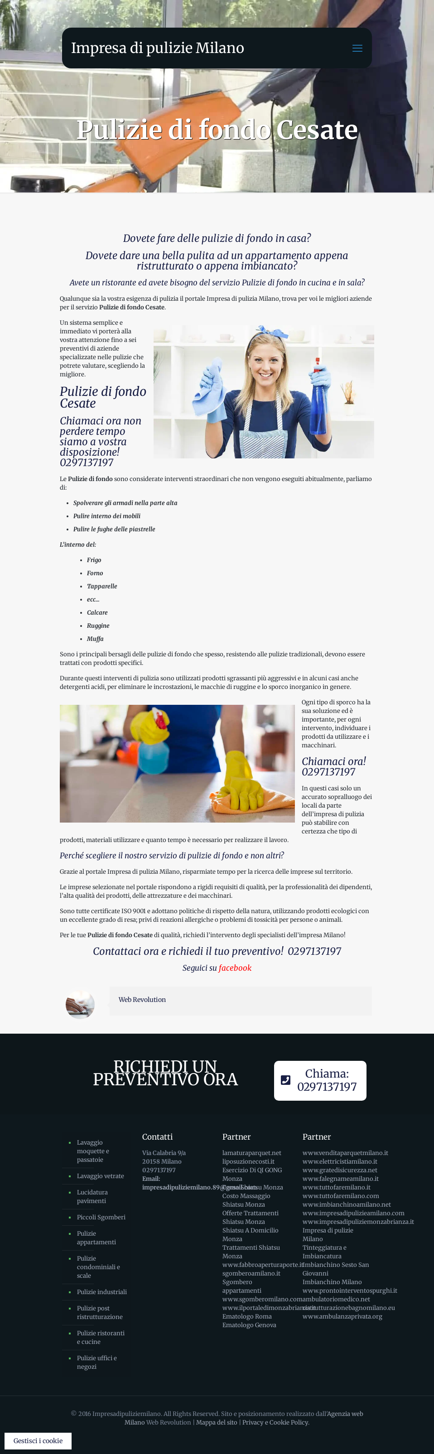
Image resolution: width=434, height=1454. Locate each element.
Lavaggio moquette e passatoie (93, 1151)
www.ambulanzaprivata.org (342, 1316)
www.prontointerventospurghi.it (350, 1291)
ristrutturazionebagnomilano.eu (349, 1308)
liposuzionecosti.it (248, 1161)
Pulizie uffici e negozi (97, 1362)
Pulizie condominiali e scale (98, 1267)
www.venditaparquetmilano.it (345, 1153)
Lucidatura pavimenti (92, 1197)
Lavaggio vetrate (100, 1176)
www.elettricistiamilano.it (340, 1161)
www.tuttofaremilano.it (337, 1187)
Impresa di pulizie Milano (157, 48)
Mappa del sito (216, 1422)
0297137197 (86, 462)
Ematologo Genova (249, 1325)
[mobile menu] (357, 48)
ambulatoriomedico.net (336, 1299)
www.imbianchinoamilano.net (347, 1204)
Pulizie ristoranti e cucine (101, 1337)
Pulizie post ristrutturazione (100, 1313)
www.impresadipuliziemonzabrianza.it (358, 1222)
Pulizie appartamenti (96, 1238)
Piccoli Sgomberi (101, 1217)
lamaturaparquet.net (251, 1153)
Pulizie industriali (102, 1292)
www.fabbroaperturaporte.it (263, 1265)
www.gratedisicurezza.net (340, 1170)
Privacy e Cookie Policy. (275, 1422)
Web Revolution (142, 1000)
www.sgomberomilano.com (262, 1299)
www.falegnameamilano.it (341, 1179)
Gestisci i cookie (38, 1441)
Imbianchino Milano (332, 1282)
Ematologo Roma (247, 1316)
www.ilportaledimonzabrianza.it (269, 1308)
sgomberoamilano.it (251, 1273)
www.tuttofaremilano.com (341, 1196)
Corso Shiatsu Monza (252, 1187)
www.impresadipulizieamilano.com (354, 1213)
